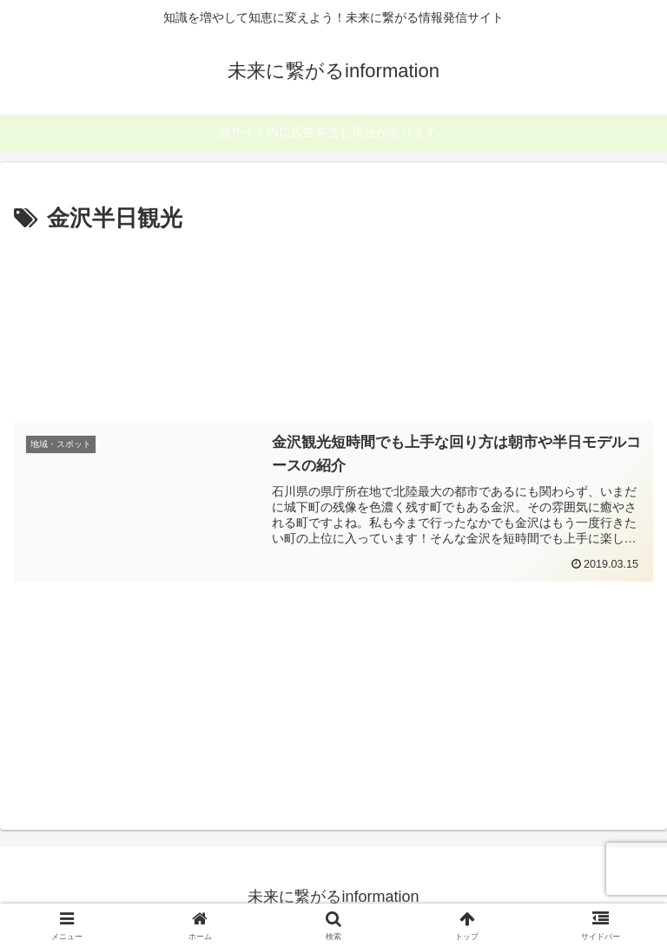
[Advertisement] (333, 323)
